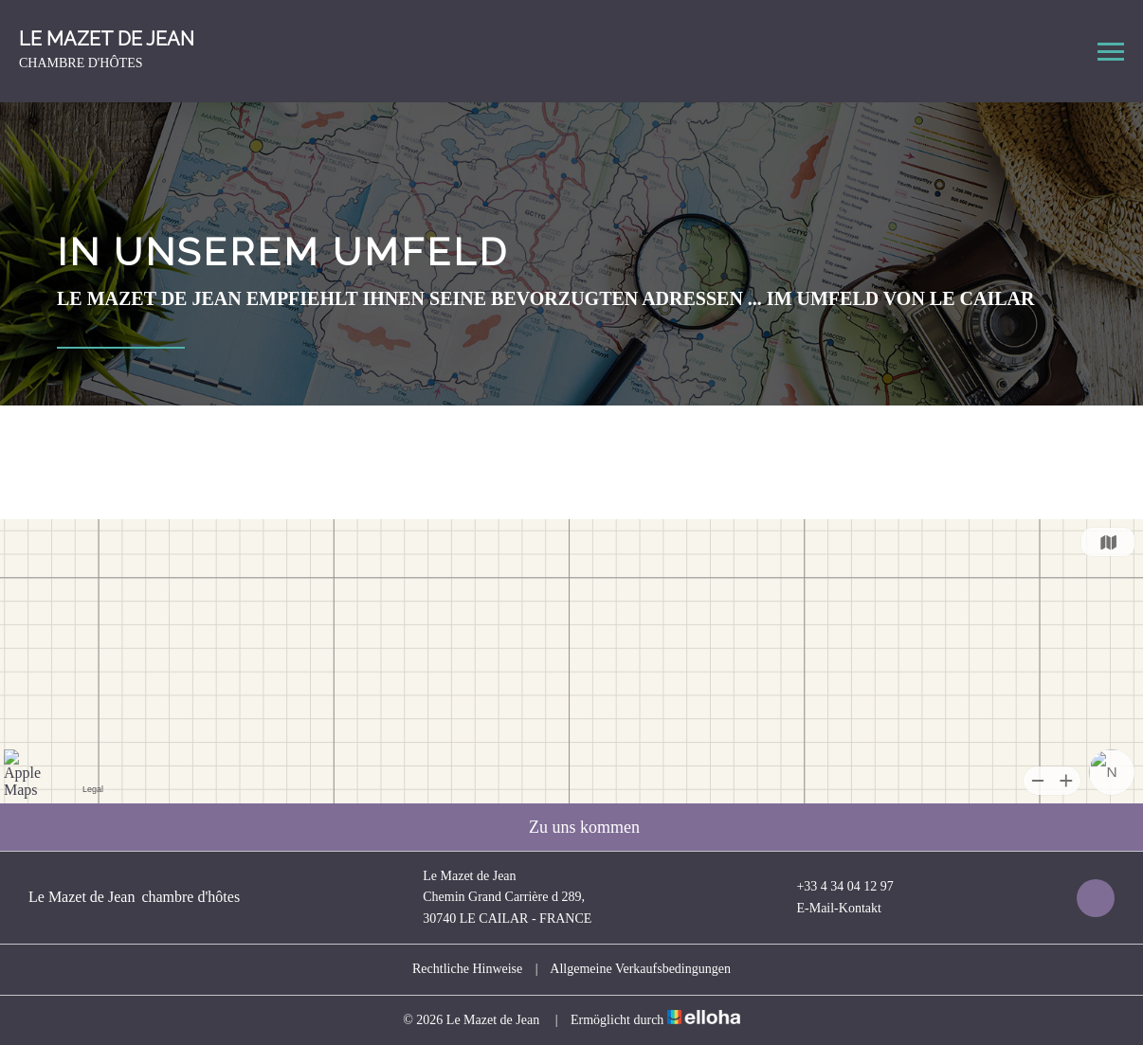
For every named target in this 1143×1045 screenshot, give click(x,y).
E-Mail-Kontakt (827, 908)
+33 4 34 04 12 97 (833, 886)
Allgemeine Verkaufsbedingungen (640, 969)
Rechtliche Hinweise (467, 969)
